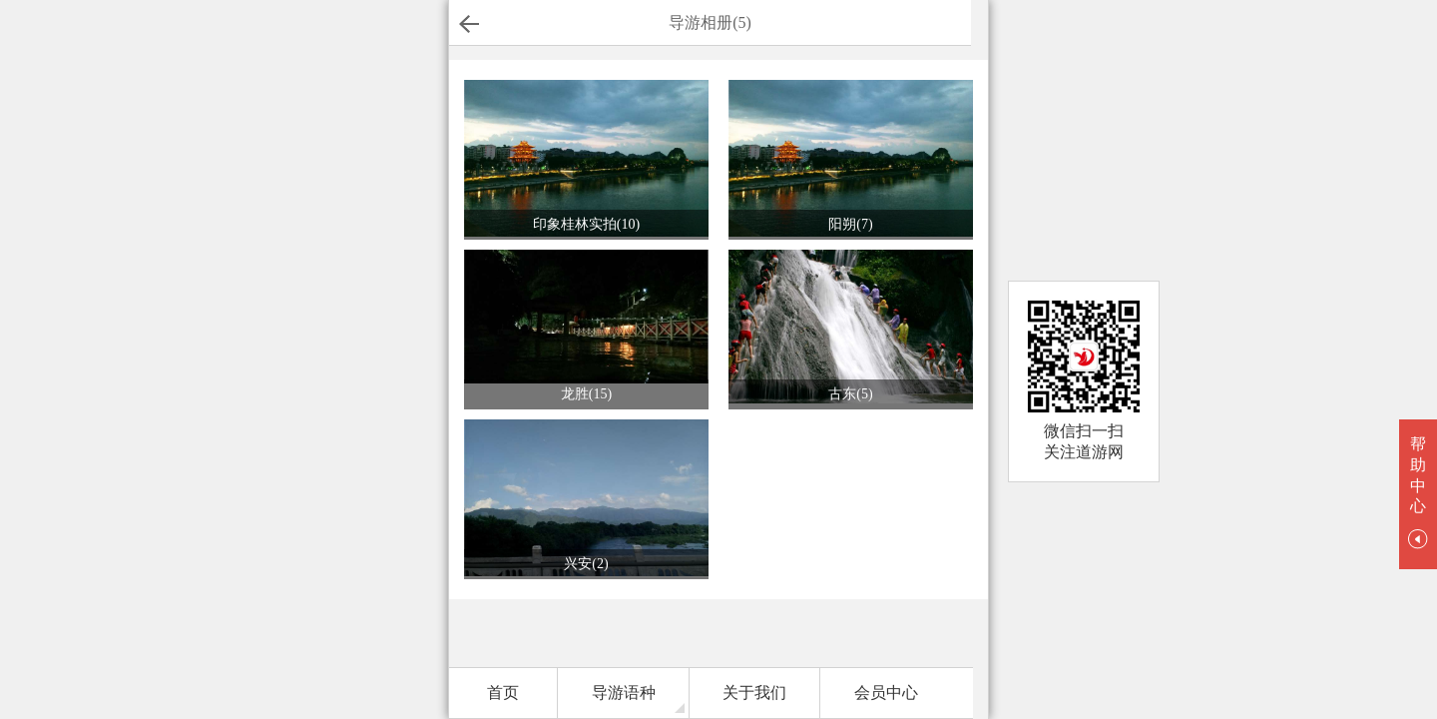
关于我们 (754, 692)
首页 (503, 692)
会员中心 (886, 692)
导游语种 (624, 692)
